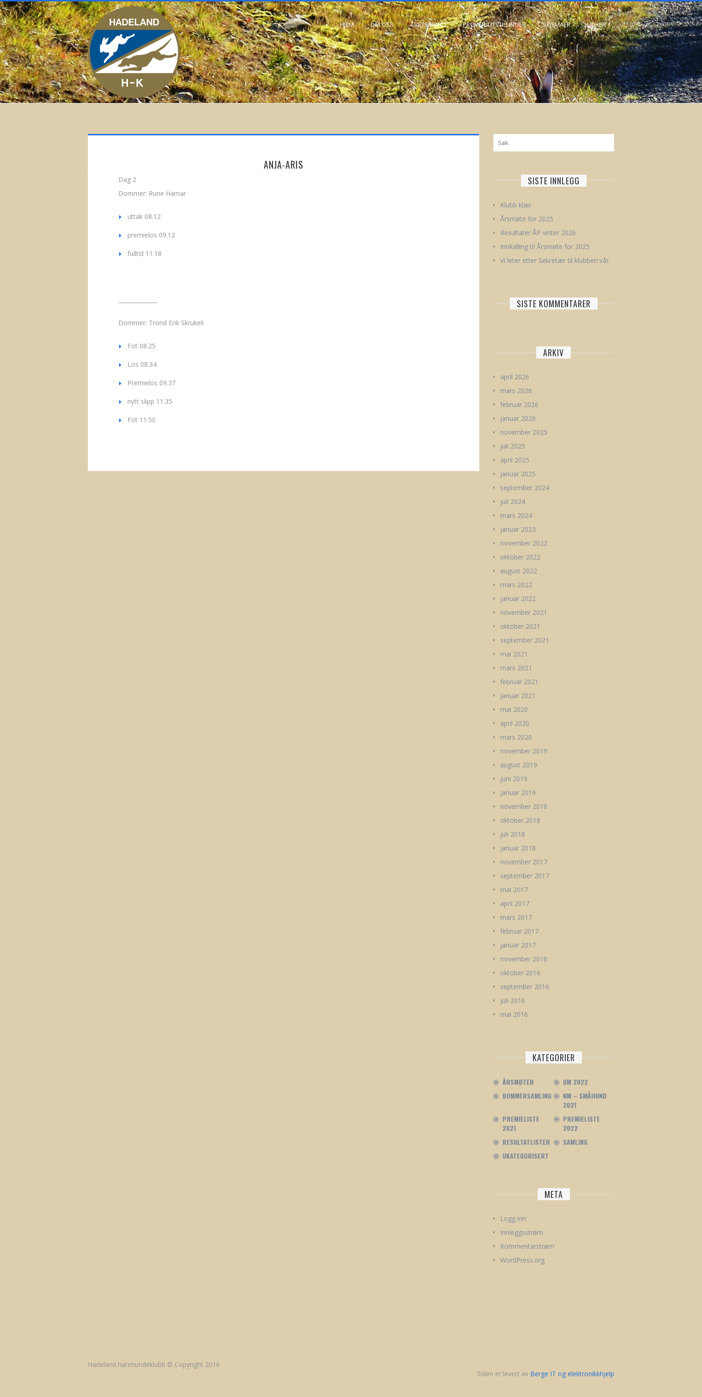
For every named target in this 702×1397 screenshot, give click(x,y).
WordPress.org (522, 1260)
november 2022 (523, 543)
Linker (596, 24)
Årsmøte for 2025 (526, 218)
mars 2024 (516, 515)
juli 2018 (512, 834)
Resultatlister (526, 1142)
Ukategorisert (525, 1155)
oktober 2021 (520, 626)
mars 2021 (516, 667)
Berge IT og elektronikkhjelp (572, 1373)
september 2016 (524, 986)
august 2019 (518, 764)
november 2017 (523, 861)
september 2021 (524, 640)
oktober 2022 (520, 557)
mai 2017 (514, 889)
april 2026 (514, 376)
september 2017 (524, 875)
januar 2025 (518, 473)
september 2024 (524, 487)
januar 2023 (518, 529)
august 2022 (518, 570)
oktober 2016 (520, 972)
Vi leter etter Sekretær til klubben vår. (555, 260)
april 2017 (514, 903)
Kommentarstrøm (527, 1246)
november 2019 (523, 751)
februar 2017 (519, 931)
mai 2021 (514, 654)
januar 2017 (518, 945)
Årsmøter (518, 1082)
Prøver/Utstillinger (494, 24)
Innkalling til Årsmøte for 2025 (545, 246)
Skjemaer (556, 24)
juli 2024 (512, 501)
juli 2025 (512, 446)
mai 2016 (514, 1014)
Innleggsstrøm (521, 1232)
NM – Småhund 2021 (584, 1100)
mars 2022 (516, 584)
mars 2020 (516, 737)
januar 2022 (518, 598)
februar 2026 (519, 404)
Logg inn (513, 1218)
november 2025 (523, 432)
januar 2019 (518, 792)
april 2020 (514, 723)
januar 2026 (518, 418)
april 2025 (514, 460)
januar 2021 (518, 695)
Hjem (347, 24)
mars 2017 (516, 917)
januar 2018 (518, 848)
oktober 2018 (520, 820)
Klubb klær (516, 204)
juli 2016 (512, 1000)
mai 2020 (514, 709)
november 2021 (523, 612)
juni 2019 (513, 778)
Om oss (381, 24)
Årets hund (428, 24)
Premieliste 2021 (520, 1123)
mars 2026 (516, 390)
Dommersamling (526, 1095)
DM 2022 (575, 1082)
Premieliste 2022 (581, 1123)
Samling (575, 1142)
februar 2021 (519, 681)
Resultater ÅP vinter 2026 (538, 232)
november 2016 (523, 958)
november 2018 (523, 806)
